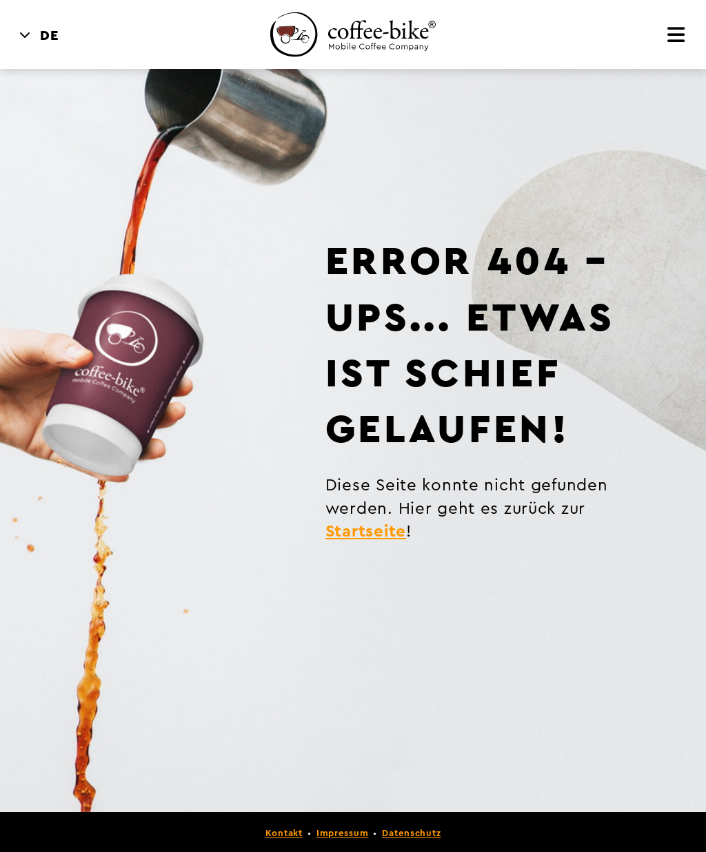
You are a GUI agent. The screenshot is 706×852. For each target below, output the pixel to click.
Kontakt (284, 833)
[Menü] (676, 36)
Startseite (365, 531)
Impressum (342, 833)
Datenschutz (411, 833)
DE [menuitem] (50, 36)
